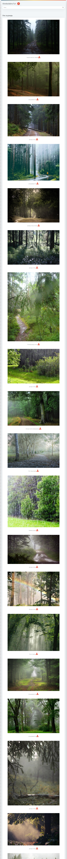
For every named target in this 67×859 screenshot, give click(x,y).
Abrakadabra (9, 4)
